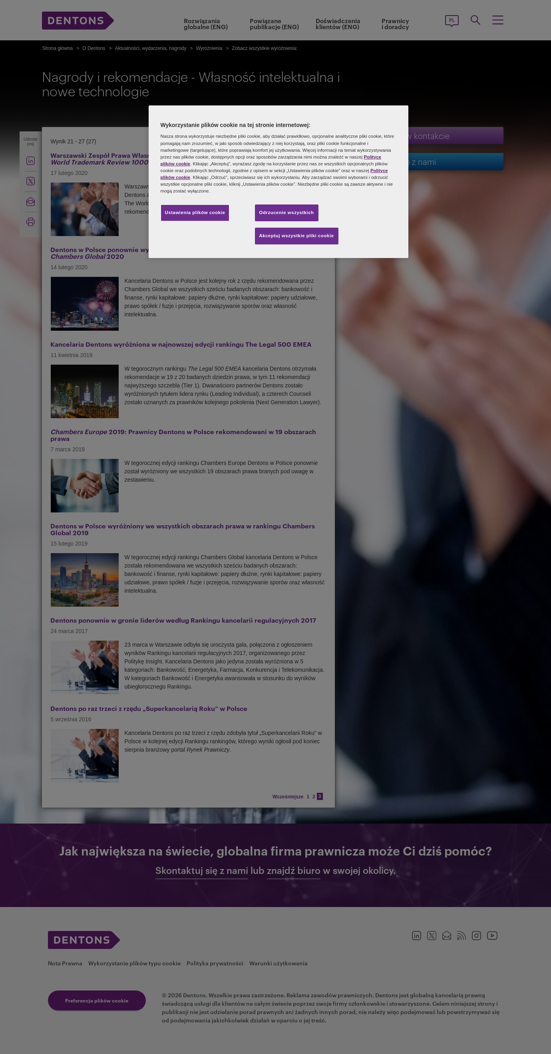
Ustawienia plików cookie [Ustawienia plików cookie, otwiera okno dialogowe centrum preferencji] (195, 212)
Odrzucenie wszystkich (286, 212)
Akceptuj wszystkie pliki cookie (296, 235)
